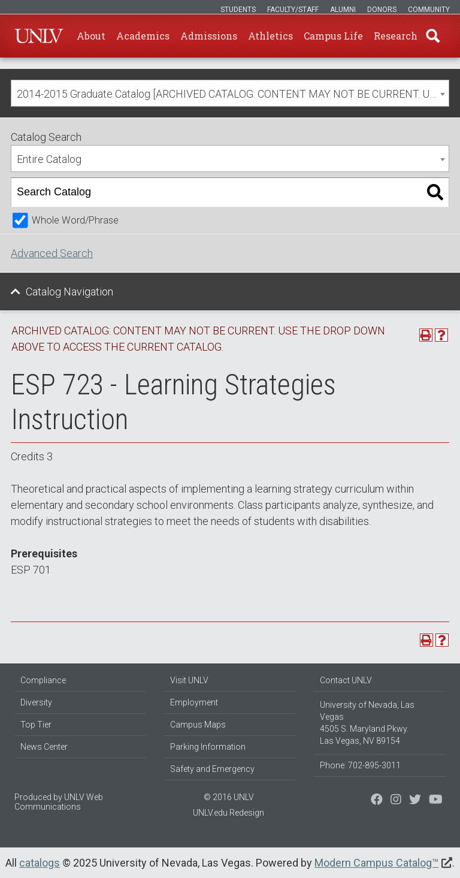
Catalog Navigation (69, 291)
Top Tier (36, 724)
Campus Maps (198, 724)
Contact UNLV (346, 680)
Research (395, 35)
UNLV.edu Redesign (228, 812)
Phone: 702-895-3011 (360, 765)
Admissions (208, 35)
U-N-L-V (38, 36)
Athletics (270, 35)
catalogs (39, 862)
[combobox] (230, 93)
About (91, 35)
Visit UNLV (189, 680)
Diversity (36, 702)
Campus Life (333, 35)
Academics (143, 35)
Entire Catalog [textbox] (49, 159)
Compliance (43, 680)
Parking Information (208, 747)
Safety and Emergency (212, 769)
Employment (194, 702)
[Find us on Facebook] (377, 800)
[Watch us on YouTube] (436, 800)
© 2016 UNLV (229, 797)
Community (429, 9)
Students (238, 9)
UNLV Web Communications (58, 801)
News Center (44, 747)
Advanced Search (52, 253)
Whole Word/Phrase (75, 220)
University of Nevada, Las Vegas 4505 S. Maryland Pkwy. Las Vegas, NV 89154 (367, 723)
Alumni (343, 9)
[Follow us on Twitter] (396, 800)
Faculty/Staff (293, 9)
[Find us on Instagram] (415, 800)
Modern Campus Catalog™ (376, 862)
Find (433, 36)
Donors (382, 9)
